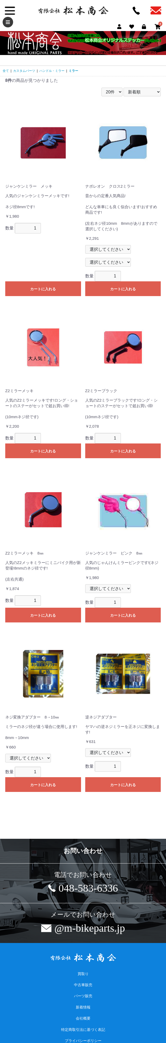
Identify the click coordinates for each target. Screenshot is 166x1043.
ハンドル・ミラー (52, 71)
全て (6, 71)
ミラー (73, 71)
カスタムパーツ (24, 71)
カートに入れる (43, 289)
